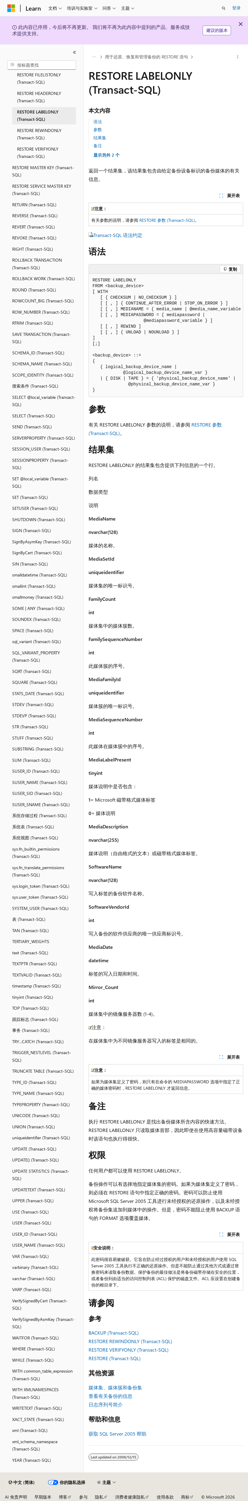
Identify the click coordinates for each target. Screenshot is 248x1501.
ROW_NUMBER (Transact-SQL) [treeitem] (41, 312)
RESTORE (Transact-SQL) (115, 1358)
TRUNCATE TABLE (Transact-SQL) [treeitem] (43, 1071)
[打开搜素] (224, 8)
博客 (63, 1497)
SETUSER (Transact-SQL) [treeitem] (35, 508)
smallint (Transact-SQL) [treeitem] (33, 586)
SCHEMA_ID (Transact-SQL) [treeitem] (38, 353)
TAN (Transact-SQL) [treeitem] (30, 930)
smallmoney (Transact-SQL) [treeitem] (37, 597)
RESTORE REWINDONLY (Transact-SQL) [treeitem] (39, 134)
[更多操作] (237, 57)
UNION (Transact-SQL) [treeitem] (33, 1127)
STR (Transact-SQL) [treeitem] (30, 727)
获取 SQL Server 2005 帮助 (117, 1433)
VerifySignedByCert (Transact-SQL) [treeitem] (40, 1304)
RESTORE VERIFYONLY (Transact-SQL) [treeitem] (37, 152)
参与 (83, 1497)
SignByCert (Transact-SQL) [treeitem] (37, 552)
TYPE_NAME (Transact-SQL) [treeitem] (38, 1093)
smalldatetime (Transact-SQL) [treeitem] (39, 575)
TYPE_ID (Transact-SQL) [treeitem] (34, 1082)
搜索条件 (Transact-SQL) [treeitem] (35, 386)
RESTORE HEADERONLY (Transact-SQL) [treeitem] (39, 97)
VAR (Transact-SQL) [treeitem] (30, 1256)
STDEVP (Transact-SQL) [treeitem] (34, 716)
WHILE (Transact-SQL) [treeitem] (33, 1360)
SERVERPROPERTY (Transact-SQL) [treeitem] (43, 438)
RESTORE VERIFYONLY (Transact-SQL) (129, 1349)
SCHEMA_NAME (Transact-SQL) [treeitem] (42, 364)
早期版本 (42, 1497)
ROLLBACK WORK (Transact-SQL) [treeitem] (43, 278)
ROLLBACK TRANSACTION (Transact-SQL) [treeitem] (37, 263)
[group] (166, 335)
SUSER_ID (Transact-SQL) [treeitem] (36, 771)
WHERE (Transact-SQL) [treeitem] (33, 1349)
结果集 (99, 138)
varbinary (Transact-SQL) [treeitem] (35, 1267)
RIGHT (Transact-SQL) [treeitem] (32, 249)
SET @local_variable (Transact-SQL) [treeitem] (40, 482)
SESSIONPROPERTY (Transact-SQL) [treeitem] (40, 464)
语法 (97, 121)
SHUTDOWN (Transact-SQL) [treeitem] (38, 519)
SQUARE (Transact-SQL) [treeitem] (34, 682)
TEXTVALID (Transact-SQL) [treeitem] (36, 975)
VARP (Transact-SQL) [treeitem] (31, 1289)
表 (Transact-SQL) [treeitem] (28, 919)
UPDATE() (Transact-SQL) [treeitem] (35, 1160)
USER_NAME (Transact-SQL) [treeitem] (38, 1245)
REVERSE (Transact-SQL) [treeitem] (35, 215)
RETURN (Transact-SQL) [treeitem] (34, 204)
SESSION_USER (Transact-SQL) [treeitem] (41, 449)
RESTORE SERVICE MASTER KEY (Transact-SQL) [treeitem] (41, 190)
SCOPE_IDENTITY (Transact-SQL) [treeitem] (42, 375)
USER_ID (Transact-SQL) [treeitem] (34, 1234)
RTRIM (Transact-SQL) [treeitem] (32, 323)
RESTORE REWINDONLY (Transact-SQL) (130, 1341)
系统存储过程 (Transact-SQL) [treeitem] (39, 815)
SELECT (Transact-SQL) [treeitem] (33, 416)
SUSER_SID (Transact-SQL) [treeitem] (37, 793)
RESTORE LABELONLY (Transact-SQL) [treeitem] (37, 115)
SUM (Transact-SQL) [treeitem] (31, 760)
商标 (185, 1497)
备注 (97, 145)
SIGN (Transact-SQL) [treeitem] (31, 530)
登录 (236, 8)
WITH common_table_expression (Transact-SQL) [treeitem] (42, 1374)
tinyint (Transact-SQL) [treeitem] (32, 997)
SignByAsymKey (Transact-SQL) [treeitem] (41, 542)
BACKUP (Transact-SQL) (114, 1332)
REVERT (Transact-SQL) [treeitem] (33, 227)
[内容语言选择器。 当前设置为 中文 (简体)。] (21, 1482)
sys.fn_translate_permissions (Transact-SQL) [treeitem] (38, 871)
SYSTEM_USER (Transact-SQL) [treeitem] (40, 908)
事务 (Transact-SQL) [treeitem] (31, 1030)
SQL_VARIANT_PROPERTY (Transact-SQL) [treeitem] (36, 656)
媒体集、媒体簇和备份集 (115, 1387)
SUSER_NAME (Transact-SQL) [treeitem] (39, 782)
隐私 (99, 1497)
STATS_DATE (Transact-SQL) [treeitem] (38, 693)
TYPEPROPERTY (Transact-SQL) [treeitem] (41, 1104)
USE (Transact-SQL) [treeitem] (30, 1212)
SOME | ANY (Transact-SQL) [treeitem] (38, 608)
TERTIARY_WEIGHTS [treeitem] (30, 941)
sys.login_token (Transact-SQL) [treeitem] (40, 886)
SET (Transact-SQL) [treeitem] (30, 497)
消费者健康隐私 (130, 1497)
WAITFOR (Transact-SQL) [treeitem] (35, 1338)
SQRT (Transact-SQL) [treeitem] (31, 671)
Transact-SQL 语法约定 (117, 235)
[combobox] (41, 65)
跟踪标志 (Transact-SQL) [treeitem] (35, 1019)
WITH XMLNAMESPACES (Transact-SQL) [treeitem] (35, 1393)
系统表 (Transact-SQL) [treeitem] (33, 827)
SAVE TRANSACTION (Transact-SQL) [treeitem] (41, 338)
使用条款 (165, 1497)
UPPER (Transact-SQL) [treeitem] (33, 1200)
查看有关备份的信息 (110, 1396)
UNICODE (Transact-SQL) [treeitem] (36, 1115)
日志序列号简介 (106, 1404)
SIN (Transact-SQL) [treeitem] (30, 564)
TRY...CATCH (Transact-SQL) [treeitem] (38, 1041)
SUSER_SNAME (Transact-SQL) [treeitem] (41, 804)
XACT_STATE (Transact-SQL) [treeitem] (38, 1419)
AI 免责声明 (16, 1497)
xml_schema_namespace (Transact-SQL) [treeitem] (35, 1445)
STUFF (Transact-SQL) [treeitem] (32, 738)
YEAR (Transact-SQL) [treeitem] (31, 1460)
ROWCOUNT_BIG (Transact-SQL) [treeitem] (43, 301)
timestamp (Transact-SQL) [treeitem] (36, 986)
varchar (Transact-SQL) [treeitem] (33, 1278)
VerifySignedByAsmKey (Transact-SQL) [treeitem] (43, 1323)
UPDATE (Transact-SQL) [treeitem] (34, 1149)
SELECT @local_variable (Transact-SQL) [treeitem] (43, 401)
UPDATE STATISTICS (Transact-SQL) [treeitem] (40, 1175)
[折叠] (74, 52)
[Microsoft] (11, 8)
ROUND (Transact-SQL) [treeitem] (34, 290)
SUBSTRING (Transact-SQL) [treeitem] (37, 749)
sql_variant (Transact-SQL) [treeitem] (36, 641)
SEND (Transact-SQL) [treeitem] (32, 427)
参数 (97, 129)
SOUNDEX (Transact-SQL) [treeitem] (36, 619)
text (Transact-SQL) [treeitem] (30, 953)
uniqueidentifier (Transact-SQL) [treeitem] (41, 1138)
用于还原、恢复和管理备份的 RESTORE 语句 (146, 57)
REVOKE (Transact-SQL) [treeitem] (34, 238)
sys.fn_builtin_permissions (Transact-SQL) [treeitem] (36, 852)
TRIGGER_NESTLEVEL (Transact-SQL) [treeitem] (41, 1056)
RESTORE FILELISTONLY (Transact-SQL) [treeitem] (39, 78)
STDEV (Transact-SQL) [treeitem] (33, 704)
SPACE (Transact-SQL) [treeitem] (32, 630)
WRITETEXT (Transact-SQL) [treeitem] (37, 1408)
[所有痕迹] (94, 57)
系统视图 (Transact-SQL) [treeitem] (35, 838)
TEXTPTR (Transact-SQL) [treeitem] (34, 963)
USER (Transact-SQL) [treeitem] (31, 1223)
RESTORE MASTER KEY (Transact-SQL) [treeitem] (43, 171)
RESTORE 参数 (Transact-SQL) (167, 220)
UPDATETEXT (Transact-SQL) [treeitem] (38, 1190)
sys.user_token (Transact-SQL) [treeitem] (40, 897)
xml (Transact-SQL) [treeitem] (29, 1430)
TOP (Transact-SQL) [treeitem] (30, 1008)
